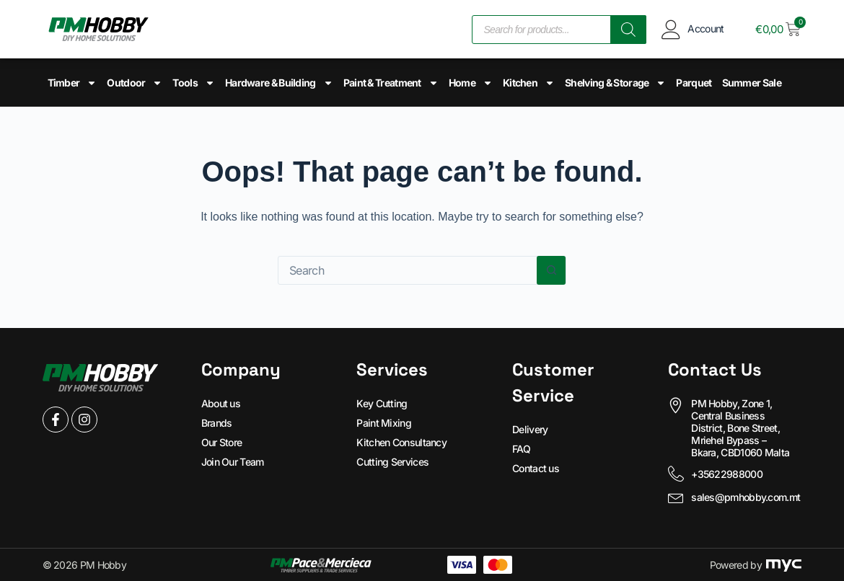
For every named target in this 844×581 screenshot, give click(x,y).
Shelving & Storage (615, 83)
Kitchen (529, 83)
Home (471, 83)
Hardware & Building (279, 83)
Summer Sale (751, 82)
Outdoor (134, 83)
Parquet (693, 82)
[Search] (628, 29)
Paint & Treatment (391, 83)
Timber (72, 83)
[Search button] (551, 270)
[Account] (670, 29)
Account (705, 28)
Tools (193, 83)
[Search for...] (407, 270)
